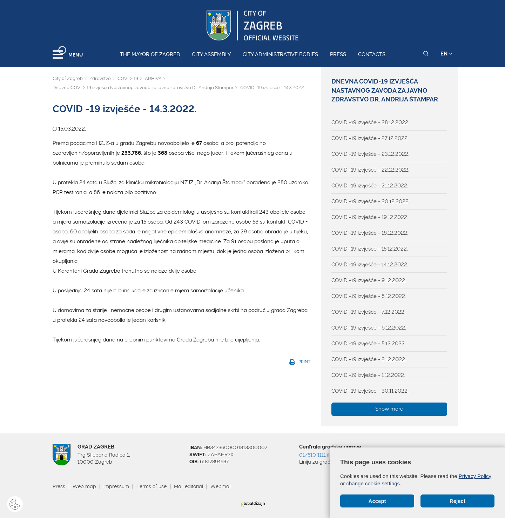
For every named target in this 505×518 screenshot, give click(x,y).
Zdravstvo (100, 78)
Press (338, 54)
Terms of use (151, 486)
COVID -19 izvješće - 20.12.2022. (370, 201)
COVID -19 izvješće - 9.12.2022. (368, 280)
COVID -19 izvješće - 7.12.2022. (368, 312)
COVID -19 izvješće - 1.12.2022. (368, 375)
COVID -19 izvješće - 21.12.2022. (369, 185)
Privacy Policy (475, 476)
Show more (389, 409)
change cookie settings (373, 483)
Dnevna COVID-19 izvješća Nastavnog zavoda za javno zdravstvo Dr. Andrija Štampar (143, 87)
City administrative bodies (280, 54)
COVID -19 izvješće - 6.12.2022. (368, 328)
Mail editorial (188, 486)
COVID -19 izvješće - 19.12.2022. (369, 217)
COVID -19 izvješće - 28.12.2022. (370, 122)
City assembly (211, 54)
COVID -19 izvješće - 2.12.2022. (368, 359)
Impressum (116, 486)
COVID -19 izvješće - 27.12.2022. (370, 138)
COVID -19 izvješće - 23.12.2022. (370, 154)
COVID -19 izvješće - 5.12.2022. (368, 343)
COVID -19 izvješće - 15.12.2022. (369, 249)
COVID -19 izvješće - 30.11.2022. (370, 391)
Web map (84, 486)
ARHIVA (153, 78)
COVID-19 (127, 78)
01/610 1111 (312, 455)
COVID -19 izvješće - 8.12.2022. (368, 296)
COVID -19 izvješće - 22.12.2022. (370, 170)
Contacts (371, 54)
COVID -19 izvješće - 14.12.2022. (369, 264)
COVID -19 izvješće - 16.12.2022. (369, 233)
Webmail (220, 486)
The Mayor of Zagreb (150, 54)
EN (446, 54)
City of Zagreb (68, 78)
